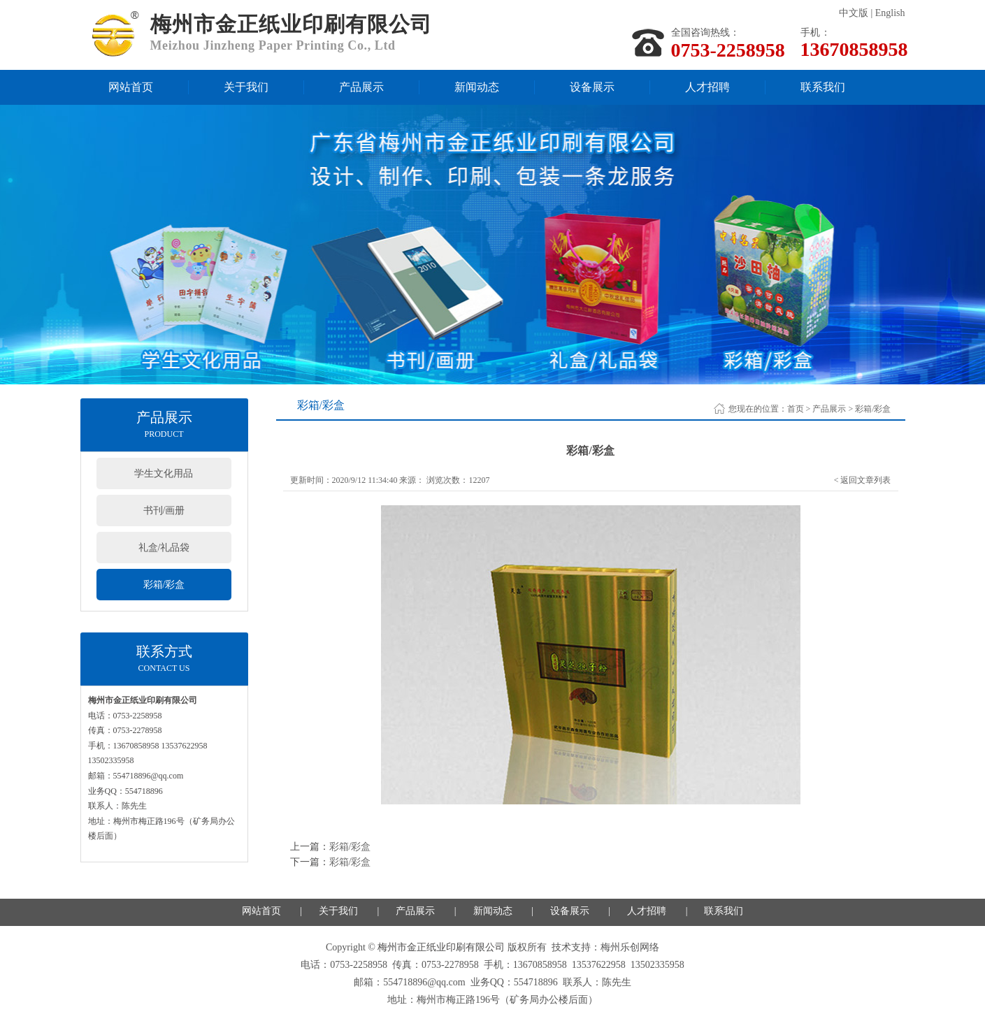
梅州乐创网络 (630, 947)
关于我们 (246, 87)
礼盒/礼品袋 (164, 547)
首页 (795, 409)
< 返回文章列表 (862, 480)
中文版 (853, 13)
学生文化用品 (163, 473)
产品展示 (361, 87)
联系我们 (822, 87)
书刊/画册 (164, 510)
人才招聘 (707, 87)
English (890, 13)
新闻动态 (476, 87)
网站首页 (130, 87)
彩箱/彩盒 (164, 584)
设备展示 (592, 87)
